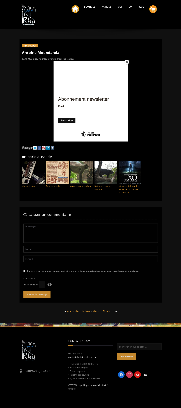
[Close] (127, 62)
